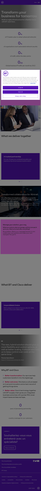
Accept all (20, 87)
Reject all (20, 91)
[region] (20, 85)
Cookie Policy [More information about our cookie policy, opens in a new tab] (33, 83)
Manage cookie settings (20, 96)
